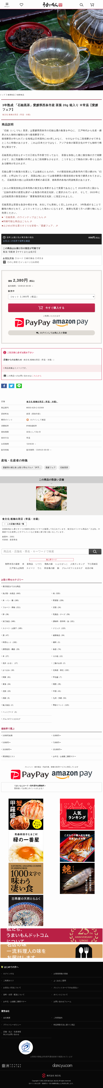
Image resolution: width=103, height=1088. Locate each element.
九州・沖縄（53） (60, 698)
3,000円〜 (57, 735)
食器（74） (57, 649)
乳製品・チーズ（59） (62, 614)
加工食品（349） (9, 621)
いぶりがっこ (61, 564)
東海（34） (7, 684)
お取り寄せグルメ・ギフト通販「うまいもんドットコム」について (51, 935)
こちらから (37, 376)
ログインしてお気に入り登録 (51, 332)
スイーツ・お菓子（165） (13, 628)
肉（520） (57, 593)
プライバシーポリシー (12, 1025)
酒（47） (6, 635)
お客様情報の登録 (61, 974)
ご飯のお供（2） (59, 663)
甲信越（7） (58, 677)
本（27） (6, 656)
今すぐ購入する (51, 307)
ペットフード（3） (10, 712)
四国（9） (7, 698)
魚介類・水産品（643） (12, 593)
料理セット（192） (10, 642)
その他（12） (58, 656)
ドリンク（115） (60, 628)
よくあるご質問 (60, 981)
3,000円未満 (7, 735)
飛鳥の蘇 (49, 564)
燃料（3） (57, 642)
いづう (39, 564)
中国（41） (57, 691)
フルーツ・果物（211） (12, 607)
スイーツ (31, 568)
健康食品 (11, 95)
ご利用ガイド (8, 981)
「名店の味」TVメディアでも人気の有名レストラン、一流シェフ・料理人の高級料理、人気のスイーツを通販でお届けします (51, 951)
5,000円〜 (7, 742)
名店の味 (89, 568)
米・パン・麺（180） (11, 600)
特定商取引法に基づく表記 (64, 1025)
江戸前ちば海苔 (17, 568)
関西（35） (57, 684)
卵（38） (6, 614)
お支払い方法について (12, 988)
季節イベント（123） (61, 705)
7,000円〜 (57, 742)
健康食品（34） (59, 635)
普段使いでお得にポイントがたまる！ (30, 787)
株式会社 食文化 (54, 1075)
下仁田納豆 (93, 564)
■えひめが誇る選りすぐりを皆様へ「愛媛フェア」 (28, 225)
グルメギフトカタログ (72, 568)
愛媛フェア (50, 467)
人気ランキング (77, 564)
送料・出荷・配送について (13, 995)
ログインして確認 (38, 420)
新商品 (30, 564)
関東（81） (7, 677)
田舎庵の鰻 (49, 568)
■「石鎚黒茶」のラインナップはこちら (22, 217)
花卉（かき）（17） (11, 663)
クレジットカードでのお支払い (66, 988)
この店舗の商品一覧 (15, 524)
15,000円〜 (57, 749)
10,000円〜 (7, 749)
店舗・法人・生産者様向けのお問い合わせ (12, 1033)
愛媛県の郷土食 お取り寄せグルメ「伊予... (22, 467)
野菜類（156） (59, 600)
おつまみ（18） (9, 670)
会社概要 (6, 1018)
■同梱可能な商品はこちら (15, 221)
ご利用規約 (58, 1018)
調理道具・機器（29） (12, 649)
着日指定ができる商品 (11, 586)
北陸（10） (7, 691)
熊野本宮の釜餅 (12, 564)
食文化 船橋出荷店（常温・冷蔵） (17, 115)
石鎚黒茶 (64, 467)
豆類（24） (57, 607)
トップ (2, 95)
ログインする (8, 974)
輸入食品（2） (8, 705)
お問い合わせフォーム (62, 1002)
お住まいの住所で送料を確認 (16, 241)
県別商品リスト (9, 756)
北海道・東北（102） (61, 670)
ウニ (39, 568)
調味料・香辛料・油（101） (64, 621)
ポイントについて (61, 995)
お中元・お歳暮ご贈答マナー (64, 756)
